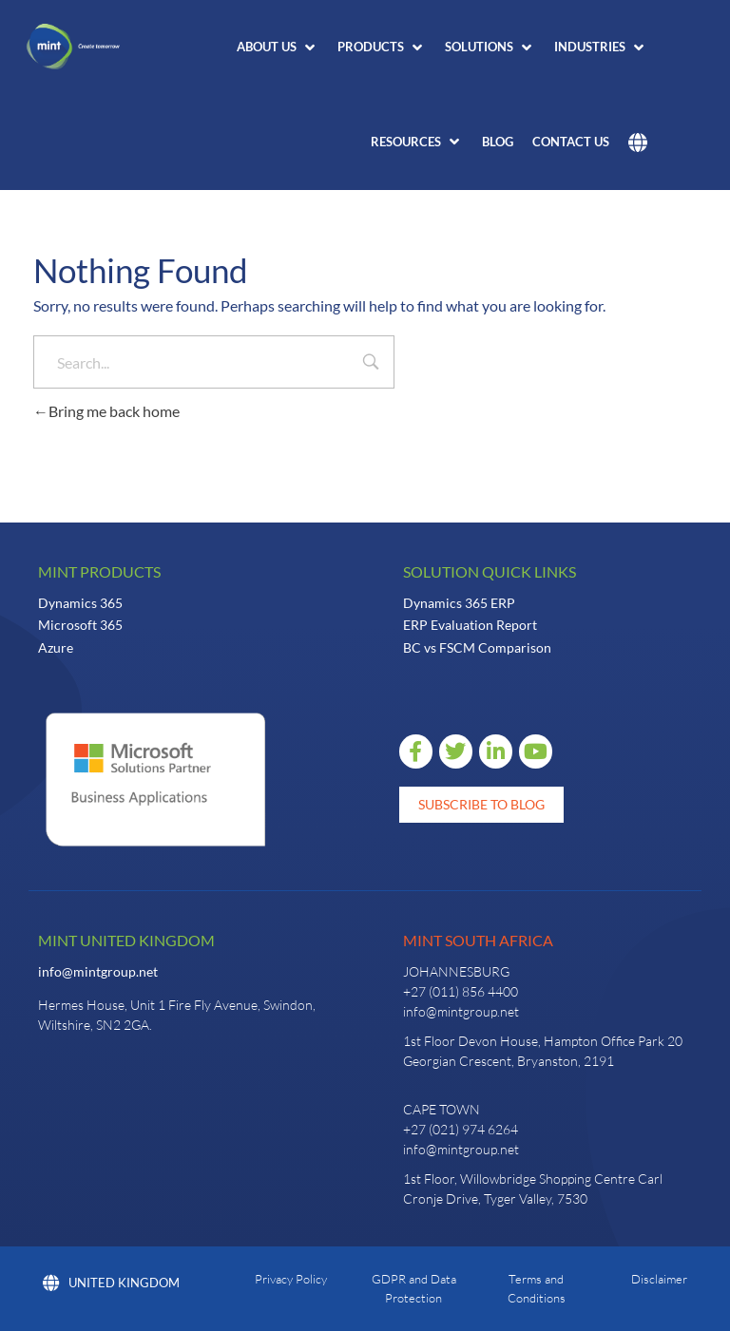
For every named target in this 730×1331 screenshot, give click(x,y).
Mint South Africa (478, 940)
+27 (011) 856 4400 (460, 991)
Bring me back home (106, 411)
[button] (277, 47)
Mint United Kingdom (126, 940)
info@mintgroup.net (98, 971)
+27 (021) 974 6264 (460, 1129)
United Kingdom (111, 1282)
